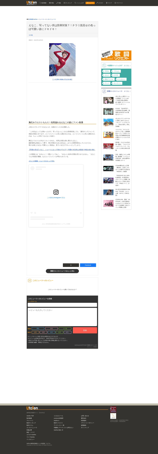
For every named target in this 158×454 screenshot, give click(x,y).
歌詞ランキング (31, 423)
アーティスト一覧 (59, 425)
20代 (43, 332)
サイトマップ (85, 427)
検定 (59, 3)
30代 (51, 332)
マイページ (119, 3)
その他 (31, 35)
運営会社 (83, 418)
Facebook (88, 265)
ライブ (110, 3)
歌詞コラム (30, 425)
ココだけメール (58, 416)
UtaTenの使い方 (58, 430)
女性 (51, 328)
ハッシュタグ (80, 3)
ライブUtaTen (31, 437)
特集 (52, 3)
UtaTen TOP (30, 416)
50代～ (68, 332)
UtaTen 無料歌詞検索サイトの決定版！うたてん (38, 443)
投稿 (85, 330)
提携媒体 (83, 425)
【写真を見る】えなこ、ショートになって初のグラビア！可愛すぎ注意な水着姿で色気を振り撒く (62, 149)
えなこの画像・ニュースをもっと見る (41, 161)
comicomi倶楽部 (58, 418)
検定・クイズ (30, 432)
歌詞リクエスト (58, 423)
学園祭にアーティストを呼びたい (63, 427)
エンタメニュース (32, 427)
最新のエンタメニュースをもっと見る (62, 271)
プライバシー (89, 346)
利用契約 (95, 346)
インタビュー (30, 439)
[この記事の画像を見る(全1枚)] (62, 79)
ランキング (68, 3)
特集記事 (29, 430)
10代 (35, 332)
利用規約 (83, 420)
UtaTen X (56, 420)
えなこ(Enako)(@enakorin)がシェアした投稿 (56, 224)
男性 (38, 328)
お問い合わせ (85, 416)
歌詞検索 (43, 3)
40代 (59, 332)
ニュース (91, 3)
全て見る (127, 65)
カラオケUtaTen (31, 434)
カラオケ (100, 3)
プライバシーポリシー (87, 423)
